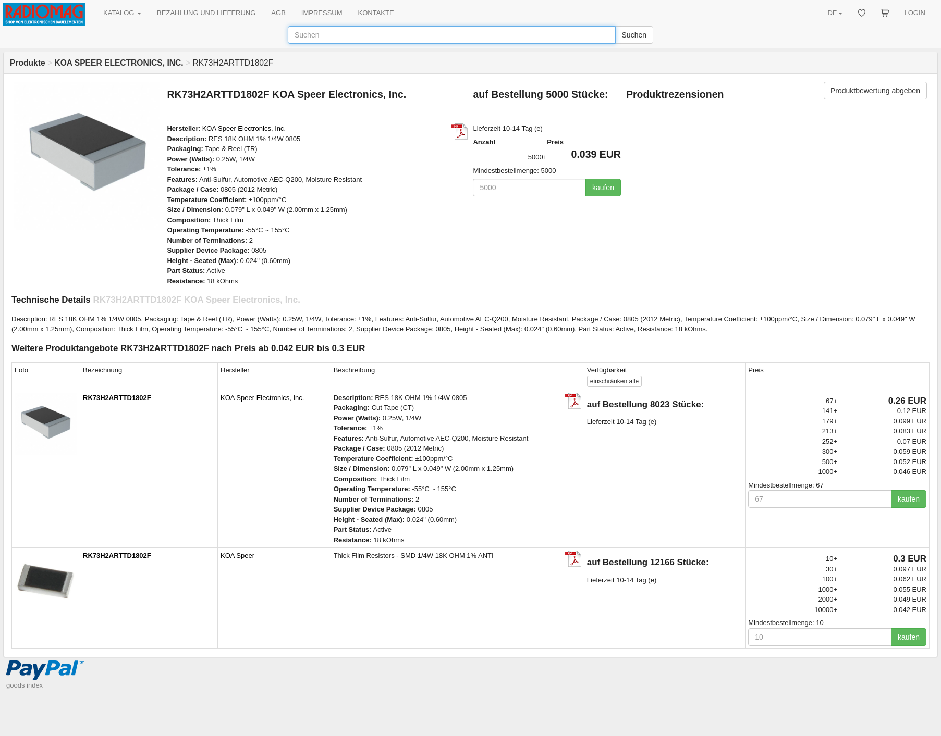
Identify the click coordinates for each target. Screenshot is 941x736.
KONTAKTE (376, 13)
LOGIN (915, 13)
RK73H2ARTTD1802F (117, 398)
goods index (24, 685)
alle (614, 381)
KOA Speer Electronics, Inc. (244, 128)
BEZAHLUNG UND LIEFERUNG (206, 13)
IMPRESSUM (322, 13)
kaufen (603, 187)
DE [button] (834, 13)
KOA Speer (237, 555)
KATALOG (122, 13)
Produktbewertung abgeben (875, 90)
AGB (278, 13)
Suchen (634, 35)
